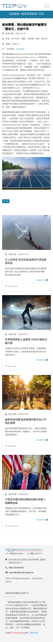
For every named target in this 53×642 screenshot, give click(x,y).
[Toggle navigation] (47, 6)
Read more (42, 280)
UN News (20, 49)
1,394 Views (11, 286)
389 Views (10, 446)
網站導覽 (34, 633)
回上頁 (5, 201)
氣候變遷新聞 (29, 13)
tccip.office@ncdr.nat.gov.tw (21, 572)
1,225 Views (11, 526)
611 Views (10, 366)
